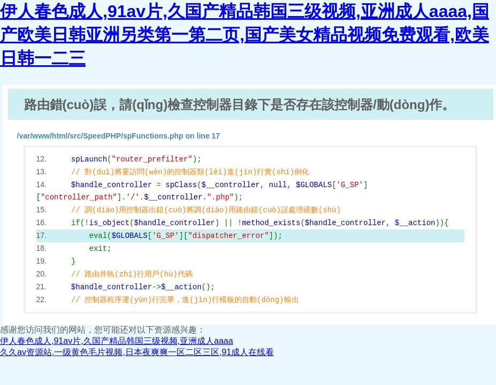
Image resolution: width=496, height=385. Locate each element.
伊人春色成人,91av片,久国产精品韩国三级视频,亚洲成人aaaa (116, 340)
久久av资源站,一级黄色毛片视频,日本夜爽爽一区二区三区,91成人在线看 (137, 352)
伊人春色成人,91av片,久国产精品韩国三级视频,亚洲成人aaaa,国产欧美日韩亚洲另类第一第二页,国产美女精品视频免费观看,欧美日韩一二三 (244, 35)
